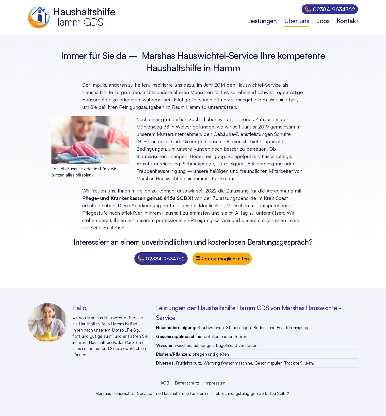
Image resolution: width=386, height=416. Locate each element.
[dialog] (302, 17)
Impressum (214, 382)
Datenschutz (187, 382)
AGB (165, 382)
